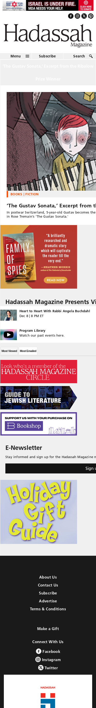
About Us (48, 577)
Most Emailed (28, 350)
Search (79, 56)
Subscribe (47, 56)
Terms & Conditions (48, 608)
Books (16, 194)
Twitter (48, 667)
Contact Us (48, 585)
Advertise (48, 601)
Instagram (48, 659)
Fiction (31, 194)
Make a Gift (48, 628)
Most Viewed (9, 350)
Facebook (48, 651)
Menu (15, 56)
